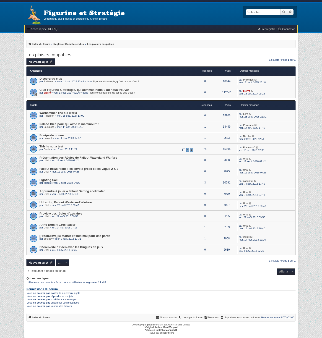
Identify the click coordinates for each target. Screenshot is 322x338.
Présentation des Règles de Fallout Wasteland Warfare (78, 157)
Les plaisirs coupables (48, 54)
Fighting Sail (48, 180)
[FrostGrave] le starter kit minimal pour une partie (74, 236)
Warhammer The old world (58, 113)
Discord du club (50, 78)
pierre (47, 92)
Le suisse (49, 127)
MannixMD (171, 330)
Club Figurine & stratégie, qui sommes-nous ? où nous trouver (84, 90)
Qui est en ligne (37, 278)
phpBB (150, 324)
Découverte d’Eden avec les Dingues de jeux (71, 247)
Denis (47, 149)
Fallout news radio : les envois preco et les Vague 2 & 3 (78, 168)
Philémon (49, 81)
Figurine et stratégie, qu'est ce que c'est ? (116, 81)
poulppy (48, 238)
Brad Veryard (170, 327)
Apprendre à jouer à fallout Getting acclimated (72, 191)
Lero (245, 114)
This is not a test (51, 146)
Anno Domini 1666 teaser (57, 224)
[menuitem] (52, 29)
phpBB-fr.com (167, 333)
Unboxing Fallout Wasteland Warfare (65, 202)
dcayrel (48, 138)
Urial (46, 160)
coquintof (248, 181)
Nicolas (247, 136)
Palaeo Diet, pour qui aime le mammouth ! (69, 124)
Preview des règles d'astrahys (60, 213)
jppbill (246, 237)
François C (249, 147)
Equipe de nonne (51, 135)
